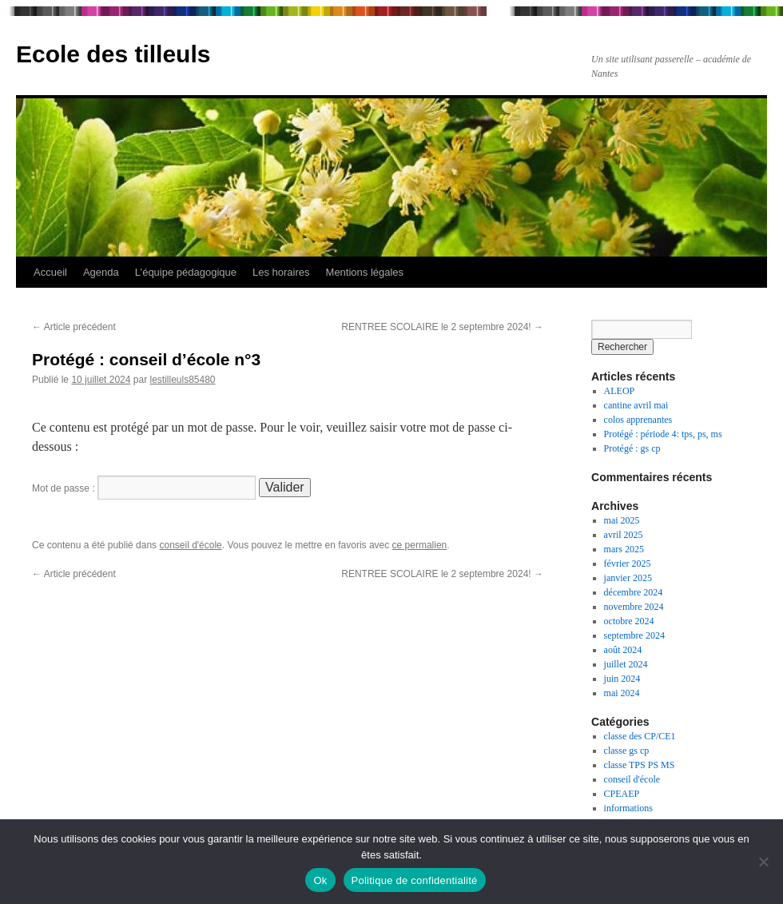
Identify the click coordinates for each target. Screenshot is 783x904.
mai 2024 (622, 693)
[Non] (763, 862)
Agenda (101, 272)
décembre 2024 (633, 592)
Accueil (50, 272)
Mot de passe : (144, 488)
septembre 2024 (634, 635)
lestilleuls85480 (182, 379)
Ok (320, 880)
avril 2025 (623, 534)
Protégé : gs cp (632, 448)
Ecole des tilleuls (113, 54)
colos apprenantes (638, 419)
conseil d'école (190, 545)
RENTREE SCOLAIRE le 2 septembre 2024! (442, 327)
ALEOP (619, 390)
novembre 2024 (634, 606)
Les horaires (281, 272)
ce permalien (419, 545)
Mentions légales (365, 272)
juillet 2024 (626, 664)
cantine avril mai (636, 405)
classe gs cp (627, 750)
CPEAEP (622, 793)
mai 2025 (622, 520)
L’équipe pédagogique (185, 272)
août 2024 (623, 649)
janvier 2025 (628, 577)
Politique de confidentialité (415, 880)
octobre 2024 (629, 621)
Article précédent (74, 327)
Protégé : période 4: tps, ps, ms (663, 434)
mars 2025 (624, 549)
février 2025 (627, 563)
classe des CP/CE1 (640, 736)
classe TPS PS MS (639, 765)
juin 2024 (622, 678)
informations (628, 808)
